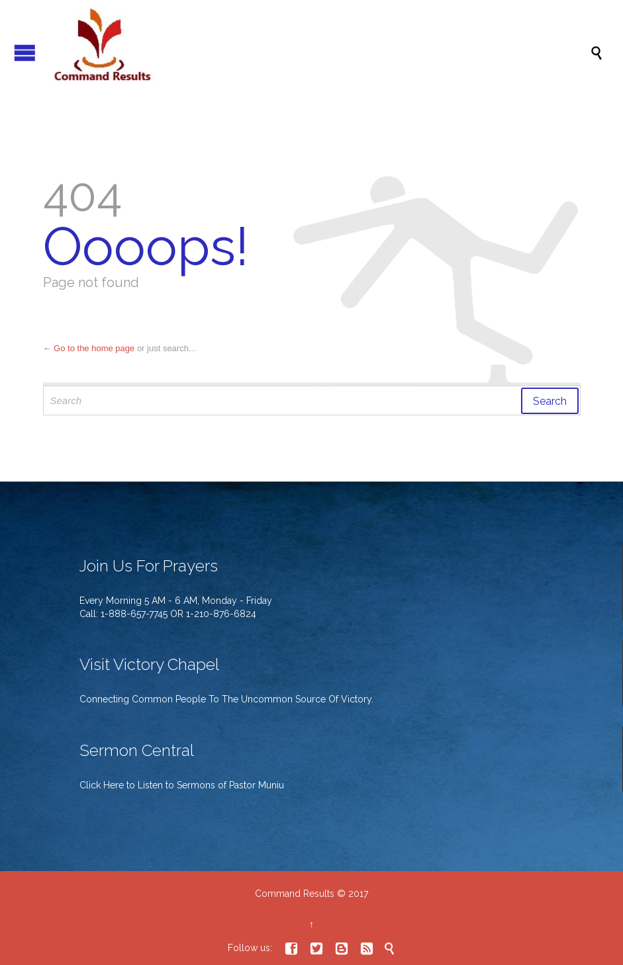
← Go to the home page (89, 348)
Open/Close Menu (25, 52)
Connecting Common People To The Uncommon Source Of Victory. (226, 699)
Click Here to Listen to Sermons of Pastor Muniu (181, 785)
